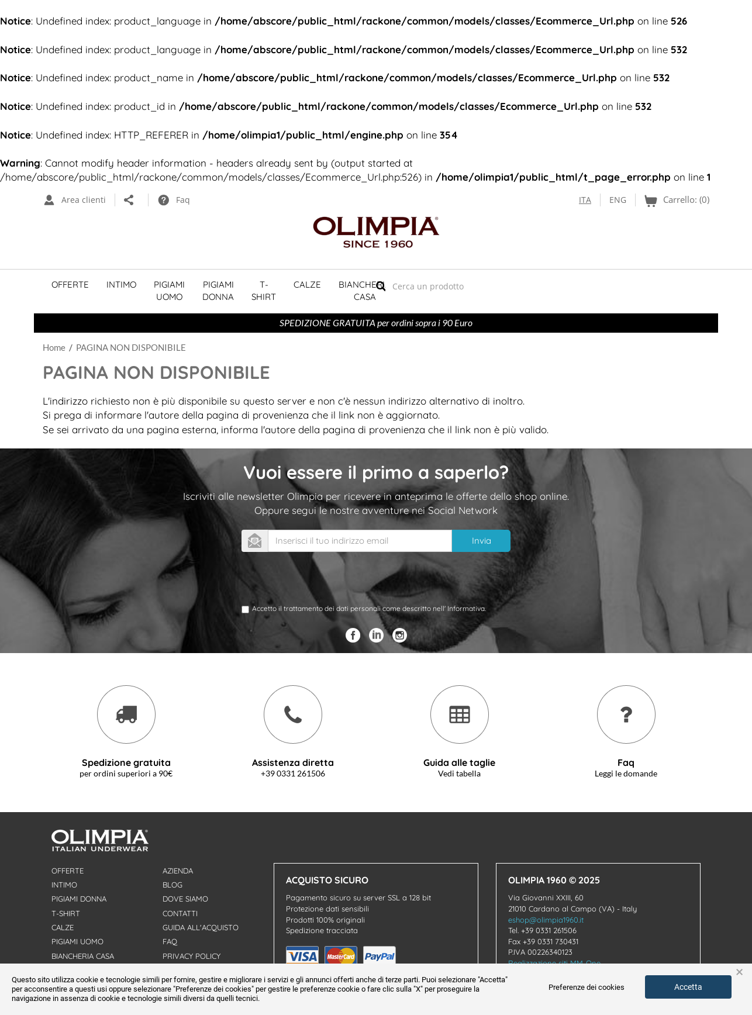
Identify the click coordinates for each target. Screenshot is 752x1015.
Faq (170, 941)
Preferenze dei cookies (587, 987)
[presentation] (330, 580)
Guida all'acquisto (201, 927)
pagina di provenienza (257, 415)
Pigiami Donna (218, 290)
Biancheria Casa (365, 290)
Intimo (121, 284)
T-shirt (263, 290)
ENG (617, 199)
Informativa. (466, 608)
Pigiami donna (78, 898)
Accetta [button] (688, 987)
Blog (172, 884)
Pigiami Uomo (169, 290)
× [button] (739, 972)
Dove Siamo (185, 898)
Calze (307, 284)
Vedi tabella (459, 773)
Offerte (70, 284)
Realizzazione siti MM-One (554, 963)
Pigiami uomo (77, 941)
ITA (585, 199)
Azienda (178, 870)
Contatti (180, 913)
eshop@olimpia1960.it (546, 919)
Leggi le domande (626, 773)
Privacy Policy (191, 956)
